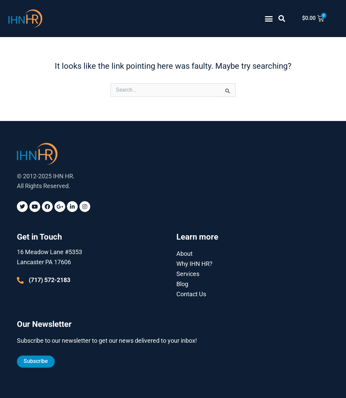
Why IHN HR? (194, 263)
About (184, 253)
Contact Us (191, 293)
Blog (182, 283)
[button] (269, 18)
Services (187, 273)
